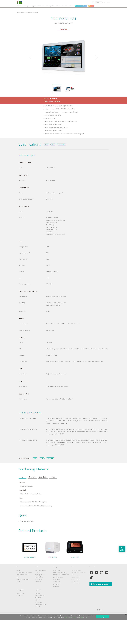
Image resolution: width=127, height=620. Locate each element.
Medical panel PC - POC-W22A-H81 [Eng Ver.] (33, 502)
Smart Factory (56, 581)
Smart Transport (57, 583)
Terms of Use (83, 617)
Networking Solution (58, 577)
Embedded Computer (40, 574)
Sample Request (20, 593)
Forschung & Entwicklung (22, 574)
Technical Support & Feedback (79, 572)
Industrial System (39, 576)
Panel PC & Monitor (33, 12)
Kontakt (18, 581)
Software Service (75, 579)
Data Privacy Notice (70, 617)
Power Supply (38, 579)
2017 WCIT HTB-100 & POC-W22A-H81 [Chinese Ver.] (36, 506)
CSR (17, 577)
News (36, 600)
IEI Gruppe (19, 576)
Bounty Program (75, 577)
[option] (63, 57)
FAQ (73, 574)
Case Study (37, 593)
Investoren (19, 583)
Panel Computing (39, 577)
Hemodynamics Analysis (27, 521)
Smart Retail (56, 585)
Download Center (76, 583)
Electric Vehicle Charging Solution (61, 574)
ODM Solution (56, 570)
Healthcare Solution (26, 486)
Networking (38, 572)
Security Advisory (76, 576)
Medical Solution (57, 579)
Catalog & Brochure (39, 595)
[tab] (22, 477)
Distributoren (20, 595)
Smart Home (56, 586)
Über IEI (18, 570)
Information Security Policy (23, 579)
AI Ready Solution (57, 576)
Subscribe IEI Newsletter (40, 604)
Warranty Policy (75, 581)
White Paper (38, 606)
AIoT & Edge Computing (40, 570)
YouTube (37, 599)
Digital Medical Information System (31, 494)
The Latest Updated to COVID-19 (24, 572)
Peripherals (38, 581)
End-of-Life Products (22, 12)
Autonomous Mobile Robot (59, 572)
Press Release (38, 602)
